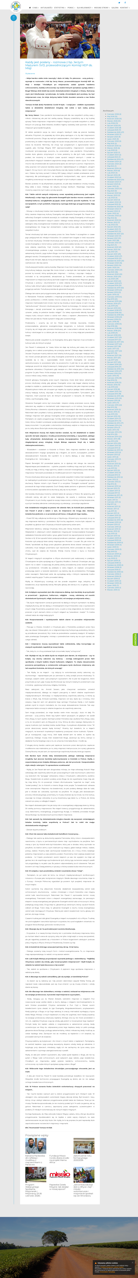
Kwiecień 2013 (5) (114, 464)
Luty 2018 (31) (112, 333)
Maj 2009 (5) (112, 551)
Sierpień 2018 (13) (114, 319)
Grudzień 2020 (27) (114, 256)
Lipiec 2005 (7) (113, 585)
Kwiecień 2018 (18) (114, 328)
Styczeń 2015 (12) (113, 416)
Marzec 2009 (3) (113, 556)
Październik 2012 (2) (115, 477)
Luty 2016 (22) (112, 387)
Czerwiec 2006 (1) (114, 574)
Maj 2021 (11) (112, 245)
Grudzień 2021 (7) (114, 229)
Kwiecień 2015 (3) (114, 410)
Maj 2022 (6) (112, 218)
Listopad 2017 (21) (114, 340)
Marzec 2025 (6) (113, 148)
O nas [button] (36, 7)
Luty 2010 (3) (112, 533)
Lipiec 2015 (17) (113, 403)
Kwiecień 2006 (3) (114, 576)
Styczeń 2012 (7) (113, 488)
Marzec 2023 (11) (113, 195)
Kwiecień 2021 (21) (114, 247)
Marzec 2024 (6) (113, 171)
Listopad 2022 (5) (114, 204)
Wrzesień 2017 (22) (114, 344)
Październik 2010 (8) (115, 520)
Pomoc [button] (71, 7)
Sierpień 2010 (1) (113, 524)
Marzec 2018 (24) (114, 331)
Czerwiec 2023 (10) (114, 189)
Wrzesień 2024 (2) (114, 161)
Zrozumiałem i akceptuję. (107, 1272)
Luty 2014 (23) (112, 441)
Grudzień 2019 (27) (114, 283)
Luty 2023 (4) (112, 198)
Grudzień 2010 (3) (114, 515)
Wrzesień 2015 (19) (114, 398)
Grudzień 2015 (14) (114, 391)
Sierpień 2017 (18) (114, 346)
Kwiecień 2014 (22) (114, 437)
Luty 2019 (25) (112, 306)
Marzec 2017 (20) (114, 358)
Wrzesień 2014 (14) (114, 425)
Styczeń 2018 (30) (114, 335)
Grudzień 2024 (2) (114, 155)
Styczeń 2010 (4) (113, 536)
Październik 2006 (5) (115, 572)
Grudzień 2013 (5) (114, 446)
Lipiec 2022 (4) (113, 213)
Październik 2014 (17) (115, 423)
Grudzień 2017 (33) (114, 337)
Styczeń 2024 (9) (113, 175)
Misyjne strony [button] (102, 7)
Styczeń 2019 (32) (114, 308)
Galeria (114, 7)
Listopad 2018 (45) (114, 313)
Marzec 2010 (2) (113, 531)
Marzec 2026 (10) (114, 121)
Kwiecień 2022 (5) (114, 220)
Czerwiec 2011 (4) (114, 502)
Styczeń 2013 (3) (113, 470)
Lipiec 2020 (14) (113, 267)
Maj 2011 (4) (111, 504)
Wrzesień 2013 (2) (114, 452)
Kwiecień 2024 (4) (114, 168)
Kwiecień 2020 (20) (114, 274)
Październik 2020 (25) (115, 261)
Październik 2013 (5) (115, 450)
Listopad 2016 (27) (114, 367)
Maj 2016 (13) (112, 380)
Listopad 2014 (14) (114, 421)
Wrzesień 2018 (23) (114, 317)
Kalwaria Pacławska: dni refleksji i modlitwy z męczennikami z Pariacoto (35, 1160)
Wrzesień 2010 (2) (114, 522)
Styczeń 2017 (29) (114, 362)
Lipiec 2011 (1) (112, 500)
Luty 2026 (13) (112, 123)
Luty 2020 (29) (112, 279)
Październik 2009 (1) (115, 543)
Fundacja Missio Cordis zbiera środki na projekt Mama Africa (59, 1159)
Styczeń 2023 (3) (113, 200)
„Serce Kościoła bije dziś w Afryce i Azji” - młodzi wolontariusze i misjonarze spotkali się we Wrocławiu (84, 1190)
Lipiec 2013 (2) (112, 457)
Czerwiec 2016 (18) (114, 378)
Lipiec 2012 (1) (112, 479)
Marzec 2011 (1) (113, 509)
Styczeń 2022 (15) (114, 227)
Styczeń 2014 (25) (114, 443)
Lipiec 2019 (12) (113, 295)
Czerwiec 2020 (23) (114, 270)
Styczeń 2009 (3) (113, 561)
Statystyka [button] (60, 7)
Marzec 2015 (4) (113, 412)
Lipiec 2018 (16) (113, 322)
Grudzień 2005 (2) (114, 581)
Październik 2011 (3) (114, 495)
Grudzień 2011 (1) (113, 491)
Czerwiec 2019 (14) (114, 297)
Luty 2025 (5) (112, 150)
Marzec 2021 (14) (113, 249)
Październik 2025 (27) (115, 132)
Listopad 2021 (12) (114, 231)
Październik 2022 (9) (115, 207)
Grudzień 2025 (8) (114, 128)
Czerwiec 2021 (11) (114, 243)
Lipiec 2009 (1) (113, 547)
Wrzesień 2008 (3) (114, 567)
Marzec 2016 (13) (113, 385)
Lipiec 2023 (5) (113, 186)
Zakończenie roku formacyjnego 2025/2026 (83, 1158)
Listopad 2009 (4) (114, 540)
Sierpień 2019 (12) (114, 292)
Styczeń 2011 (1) (113, 513)
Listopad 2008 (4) (114, 563)
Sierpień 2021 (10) (114, 238)
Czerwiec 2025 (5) (114, 141)
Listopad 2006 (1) (114, 570)
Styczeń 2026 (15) (114, 125)
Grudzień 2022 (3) (114, 202)
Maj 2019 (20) (112, 299)
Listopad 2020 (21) (114, 258)
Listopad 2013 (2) (113, 448)
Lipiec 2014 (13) (113, 430)
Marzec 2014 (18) (113, 439)
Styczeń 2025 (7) (113, 153)
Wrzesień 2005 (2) (114, 583)
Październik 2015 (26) (115, 396)
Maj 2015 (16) (112, 407)
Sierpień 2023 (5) (113, 184)
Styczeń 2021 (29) (114, 254)
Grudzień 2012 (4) (114, 473)
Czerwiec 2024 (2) (114, 164)
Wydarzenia (30, 74)
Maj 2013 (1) (111, 461)
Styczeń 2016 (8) (113, 389)
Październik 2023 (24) (115, 180)
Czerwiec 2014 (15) (114, 432)
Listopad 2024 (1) (114, 157)
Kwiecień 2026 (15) (114, 119)
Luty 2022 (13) (112, 225)
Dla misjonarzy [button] (85, 7)
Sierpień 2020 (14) (114, 265)
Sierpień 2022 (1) (113, 211)
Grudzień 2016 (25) (114, 364)
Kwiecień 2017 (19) (114, 355)
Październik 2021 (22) (115, 234)
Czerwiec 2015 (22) (114, 405)
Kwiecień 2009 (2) (114, 554)
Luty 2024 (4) (112, 173)
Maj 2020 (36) (112, 272)
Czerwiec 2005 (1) (114, 588)
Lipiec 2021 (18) (113, 240)
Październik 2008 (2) (115, 565)
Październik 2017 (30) (115, 342)
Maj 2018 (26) (112, 326)
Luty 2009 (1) (112, 558)
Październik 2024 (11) (115, 159)
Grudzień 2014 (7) (114, 418)
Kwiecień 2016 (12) (114, 382)
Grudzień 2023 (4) (114, 177)
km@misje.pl (76, 1255)
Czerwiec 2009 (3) (114, 549)
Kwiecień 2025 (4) (114, 146)
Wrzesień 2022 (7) (114, 209)
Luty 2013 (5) (112, 468)
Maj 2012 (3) (111, 484)
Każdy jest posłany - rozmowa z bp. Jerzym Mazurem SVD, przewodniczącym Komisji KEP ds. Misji (58, 65)
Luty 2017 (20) (112, 360)
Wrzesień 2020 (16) (114, 263)
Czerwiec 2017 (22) (114, 351)
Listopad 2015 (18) (114, 394)
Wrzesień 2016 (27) (114, 371)
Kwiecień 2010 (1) (114, 529)
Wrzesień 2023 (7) (114, 182)
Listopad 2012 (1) (113, 475)
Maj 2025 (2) (112, 143)
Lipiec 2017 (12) (113, 349)
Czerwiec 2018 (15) (114, 324)
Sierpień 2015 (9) (113, 400)
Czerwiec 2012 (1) (114, 482)
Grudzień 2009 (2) (114, 538)
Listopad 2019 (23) (114, 285)
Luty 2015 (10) (112, 414)
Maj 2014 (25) (112, 434)
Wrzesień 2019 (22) (114, 290)
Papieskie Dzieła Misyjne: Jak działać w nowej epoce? (59, 1186)
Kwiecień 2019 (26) (114, 301)
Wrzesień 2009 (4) (114, 545)
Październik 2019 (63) (115, 288)
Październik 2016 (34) (115, 369)
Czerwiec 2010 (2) (114, 527)
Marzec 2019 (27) (114, 304)
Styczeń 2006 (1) (113, 579)
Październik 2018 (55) (115, 315)
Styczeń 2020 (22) (114, 281)
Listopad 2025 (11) (114, 130)
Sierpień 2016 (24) (114, 373)
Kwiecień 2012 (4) (114, 486)
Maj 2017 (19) (112, 353)
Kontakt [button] (125, 7)
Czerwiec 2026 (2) (114, 114)
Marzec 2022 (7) (113, 222)
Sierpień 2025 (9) (114, 137)
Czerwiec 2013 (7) (114, 459)
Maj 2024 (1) (112, 166)
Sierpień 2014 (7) (113, 428)
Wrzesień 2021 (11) (114, 236)
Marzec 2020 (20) (114, 277)
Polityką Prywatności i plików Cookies (112, 1267)
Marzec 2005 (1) (113, 590)
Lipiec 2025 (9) (113, 139)
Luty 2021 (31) (112, 252)
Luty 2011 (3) (112, 511)
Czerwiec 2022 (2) (114, 216)
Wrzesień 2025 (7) (114, 134)
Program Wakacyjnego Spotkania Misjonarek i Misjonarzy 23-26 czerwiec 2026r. (33, 1190)
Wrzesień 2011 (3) (114, 497)
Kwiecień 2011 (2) (113, 506)
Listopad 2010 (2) (114, 518)
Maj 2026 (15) (112, 116)
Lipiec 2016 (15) (113, 376)
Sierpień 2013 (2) (113, 455)
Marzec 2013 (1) (113, 466)
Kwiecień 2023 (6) (114, 193)
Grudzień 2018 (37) (114, 310)
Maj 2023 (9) (112, 191)
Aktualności (46, 7)
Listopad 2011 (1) (113, 493)
